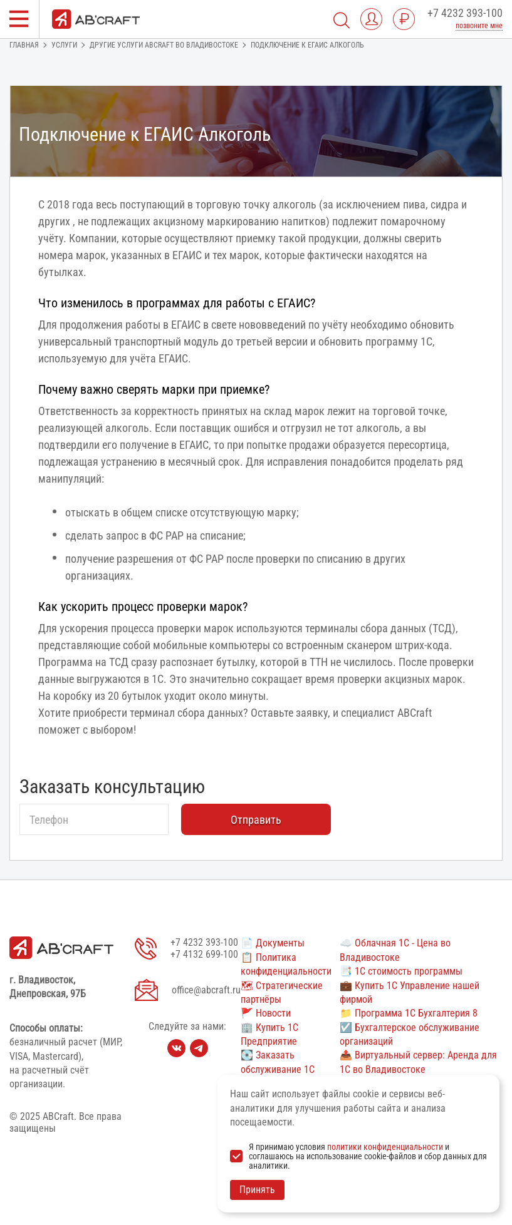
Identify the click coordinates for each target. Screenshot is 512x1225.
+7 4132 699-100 (204, 954)
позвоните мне (479, 25)
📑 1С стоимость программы (401, 971)
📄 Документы (273, 943)
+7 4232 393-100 (465, 12)
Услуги (64, 45)
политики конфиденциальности (385, 1147)
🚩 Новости (266, 1013)
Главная (24, 45)
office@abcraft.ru (206, 990)
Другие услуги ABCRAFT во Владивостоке (164, 45)
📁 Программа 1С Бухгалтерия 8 (409, 1013)
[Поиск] (341, 19)
